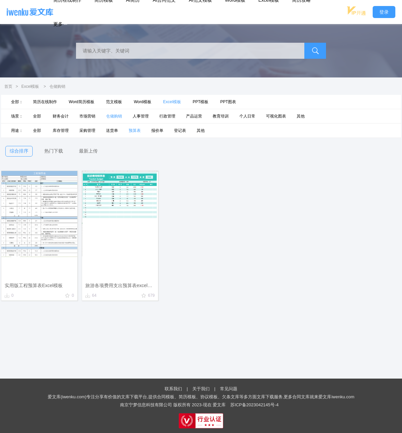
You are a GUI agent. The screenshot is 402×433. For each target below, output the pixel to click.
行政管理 (167, 116)
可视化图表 (276, 116)
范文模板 (114, 101)
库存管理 (61, 130)
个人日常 (247, 116)
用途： (17, 130)
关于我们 (201, 388)
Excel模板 (30, 86)
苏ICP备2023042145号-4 (254, 404)
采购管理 (87, 130)
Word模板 (142, 101)
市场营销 (87, 116)
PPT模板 (200, 101)
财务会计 (61, 116)
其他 (301, 116)
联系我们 (173, 388)
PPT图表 (228, 101)
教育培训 (221, 116)
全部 (37, 116)
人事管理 (141, 116)
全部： (17, 101)
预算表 (135, 130)
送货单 (112, 130)
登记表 (180, 130)
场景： (17, 116)
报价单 (157, 130)
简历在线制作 (45, 101)
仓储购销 (114, 116)
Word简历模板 (81, 101)
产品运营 (194, 116)
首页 (8, 86)
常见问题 (228, 388)
